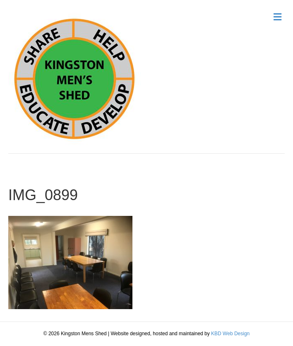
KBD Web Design (230, 333)
